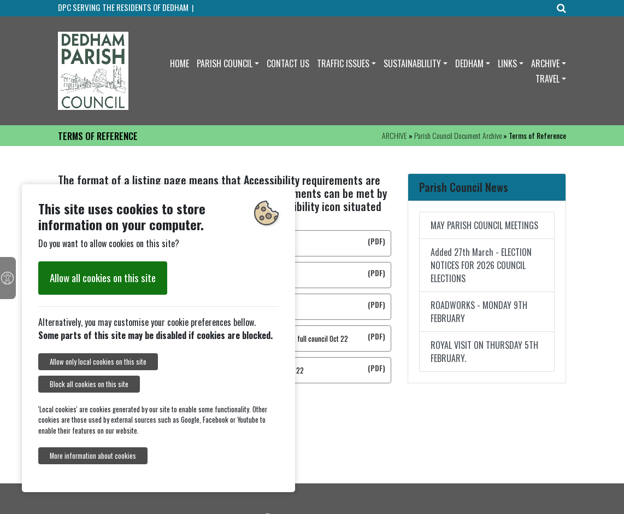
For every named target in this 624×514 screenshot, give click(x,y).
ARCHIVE (545, 63)
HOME (179, 63)
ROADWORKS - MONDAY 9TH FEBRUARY (479, 312)
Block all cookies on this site (89, 384)
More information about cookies (93, 456)
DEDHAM (469, 63)
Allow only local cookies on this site (98, 362)
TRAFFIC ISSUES (343, 63)
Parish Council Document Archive (458, 135)
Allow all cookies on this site (103, 277)
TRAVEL (547, 78)
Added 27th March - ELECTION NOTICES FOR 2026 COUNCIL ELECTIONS (481, 265)
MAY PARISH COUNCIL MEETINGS (484, 225)
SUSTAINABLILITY (412, 63)
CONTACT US (288, 63)
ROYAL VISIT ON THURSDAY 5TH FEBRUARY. (484, 351)
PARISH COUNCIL (224, 63)
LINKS (507, 63)
